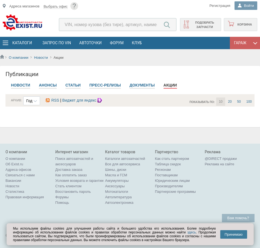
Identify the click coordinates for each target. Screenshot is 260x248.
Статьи (73, 85)
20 (230, 102)
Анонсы (48, 85)
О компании (18, 57)
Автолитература (118, 197)
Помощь (62, 202)
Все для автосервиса (122, 164)
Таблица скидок (168, 164)
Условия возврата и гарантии (79, 181)
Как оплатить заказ (71, 175)
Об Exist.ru (14, 164)
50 (239, 102)
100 (249, 102)
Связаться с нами (20, 175)
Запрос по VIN (56, 43)
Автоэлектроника (119, 202)
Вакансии (13, 181)
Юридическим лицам (172, 181)
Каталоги (22, 43)
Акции (170, 85)
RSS (52, 100)
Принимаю (234, 234)
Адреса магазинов (24, 6)
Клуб (137, 43)
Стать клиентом (68, 186)
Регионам (163, 170)
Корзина (244, 24)
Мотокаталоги (116, 192)
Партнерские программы (175, 192)
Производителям (169, 186)
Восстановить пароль (73, 192)
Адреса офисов (18, 170)
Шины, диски (115, 170)
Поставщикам (166, 175)
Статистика (14, 192)
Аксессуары (115, 186)
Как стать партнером (172, 159)
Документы (142, 85)
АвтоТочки (90, 43)
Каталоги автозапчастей (125, 159)
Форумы (62, 197)
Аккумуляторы (117, 181)
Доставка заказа (68, 170)
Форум (117, 43)
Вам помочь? (238, 218)
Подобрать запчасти (204, 25)
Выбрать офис (56, 6)
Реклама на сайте (219, 164)
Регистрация (220, 6)
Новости (41, 57)
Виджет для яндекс (82, 100)
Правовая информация (24, 197)
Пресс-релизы (105, 85)
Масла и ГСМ (116, 175)
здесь (191, 232)
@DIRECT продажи (221, 159)
